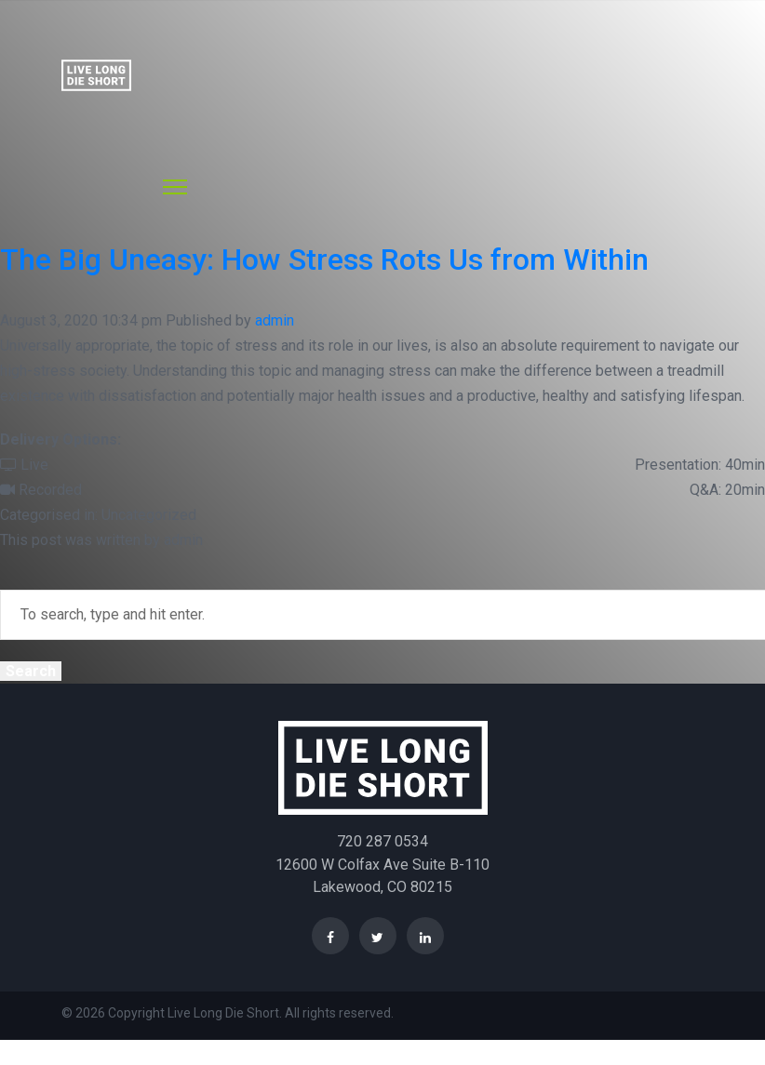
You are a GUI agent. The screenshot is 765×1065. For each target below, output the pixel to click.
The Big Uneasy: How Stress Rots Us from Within (324, 259)
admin (274, 320)
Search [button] (31, 671)
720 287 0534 (382, 841)
